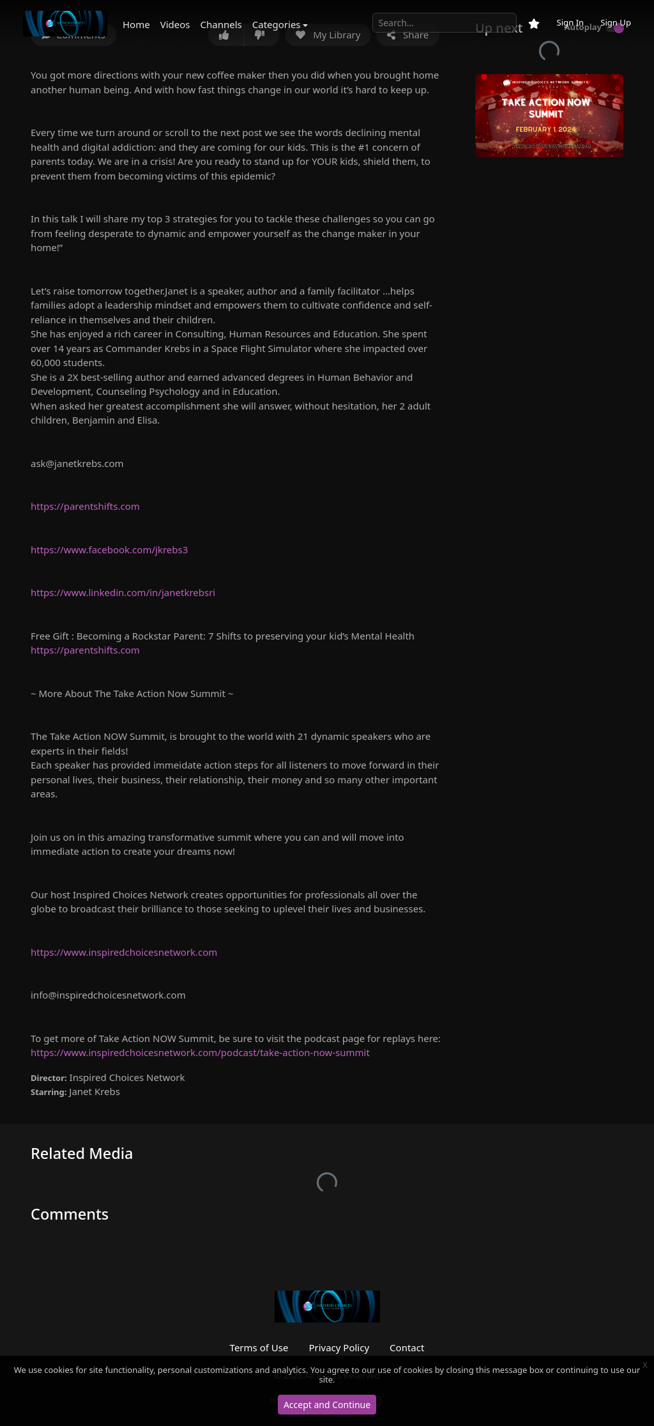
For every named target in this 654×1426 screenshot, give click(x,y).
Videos (175, 24)
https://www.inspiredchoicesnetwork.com (124, 952)
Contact (407, 1347)
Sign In (570, 22)
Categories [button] (276, 24)
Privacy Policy (338, 1347)
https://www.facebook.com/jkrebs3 (109, 549)
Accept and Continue (327, 1405)
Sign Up (615, 22)
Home (136, 24)
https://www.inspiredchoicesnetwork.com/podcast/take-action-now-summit (200, 1052)
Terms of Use (259, 1347)
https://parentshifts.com (85, 506)
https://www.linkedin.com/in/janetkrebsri (123, 592)
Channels (221, 24)
